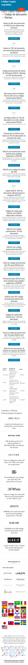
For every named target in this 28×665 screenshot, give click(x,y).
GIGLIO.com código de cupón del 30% (14, 170)
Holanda (11, 647)
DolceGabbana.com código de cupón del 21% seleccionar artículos (14, 479)
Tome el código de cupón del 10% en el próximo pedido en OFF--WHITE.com (14, 496)
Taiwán (21, 652)
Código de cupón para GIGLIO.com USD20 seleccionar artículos (14, 213)
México (19, 649)
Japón (6, 652)
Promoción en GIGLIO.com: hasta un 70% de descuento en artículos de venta (14, 135)
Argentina (12, 650)
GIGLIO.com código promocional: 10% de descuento (14, 231)
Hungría (12, 655)
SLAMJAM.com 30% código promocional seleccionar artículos (14, 531)
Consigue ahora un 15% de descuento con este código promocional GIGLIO (14, 120)
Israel (15, 653)
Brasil (23, 650)
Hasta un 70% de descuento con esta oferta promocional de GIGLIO (14, 50)
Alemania (4, 647)
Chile (24, 649)
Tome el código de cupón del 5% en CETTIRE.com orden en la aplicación (14, 462)
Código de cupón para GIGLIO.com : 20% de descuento (14, 317)
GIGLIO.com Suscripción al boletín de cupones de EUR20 (14, 349)
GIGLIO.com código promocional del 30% (14, 248)
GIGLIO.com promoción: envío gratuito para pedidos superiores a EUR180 (14, 153)
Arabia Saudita (8, 653)
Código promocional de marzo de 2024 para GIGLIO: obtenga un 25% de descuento (14, 73)
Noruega (21, 653)
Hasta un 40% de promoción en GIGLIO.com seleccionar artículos (14, 25)
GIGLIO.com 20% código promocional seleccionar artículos (14, 299)
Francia (24, 647)
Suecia (18, 655)
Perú (18, 650)
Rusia (24, 655)
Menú (21, 9)
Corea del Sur (13, 652)
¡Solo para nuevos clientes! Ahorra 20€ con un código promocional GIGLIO (14, 95)
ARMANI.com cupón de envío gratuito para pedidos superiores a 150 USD (14, 513)
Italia (3, 649)
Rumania (17, 647)
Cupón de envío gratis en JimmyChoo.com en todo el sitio (14, 426)
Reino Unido (13, 646)
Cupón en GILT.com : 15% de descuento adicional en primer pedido (14, 548)
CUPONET (14, 656)
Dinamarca (5, 655)
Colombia (5, 650)
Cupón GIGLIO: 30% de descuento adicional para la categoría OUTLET (14, 193)
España (6, 646)
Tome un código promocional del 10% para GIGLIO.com (14, 264)
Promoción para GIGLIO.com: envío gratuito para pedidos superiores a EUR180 (14, 281)
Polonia (21, 646)
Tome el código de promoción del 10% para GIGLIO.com (14, 334)
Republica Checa (11, 649)
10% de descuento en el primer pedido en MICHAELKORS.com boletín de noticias (14, 444)
